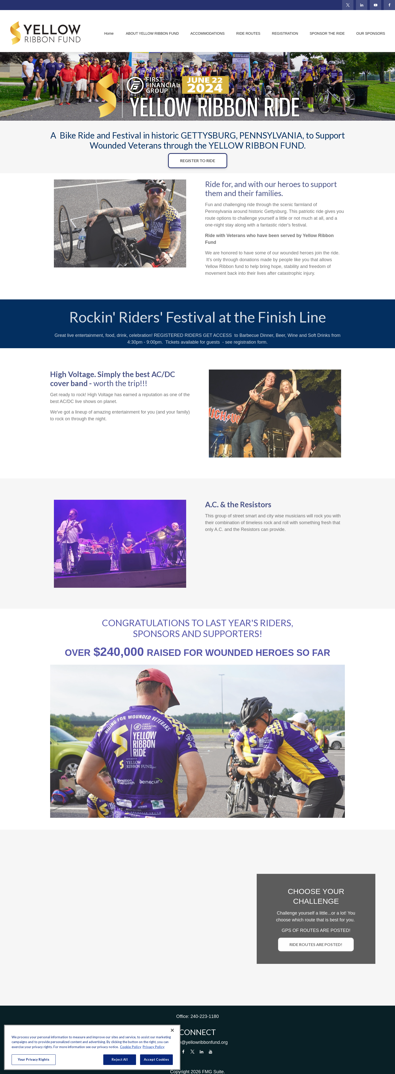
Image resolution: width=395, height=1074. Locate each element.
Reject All (119, 1059)
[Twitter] (347, 5)
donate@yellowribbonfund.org (197, 1042)
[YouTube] (375, 5)
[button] (109, 33)
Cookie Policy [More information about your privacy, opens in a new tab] (130, 1047)
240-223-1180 (204, 1016)
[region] (92, 1047)
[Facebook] (389, 5)
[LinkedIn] (361, 5)
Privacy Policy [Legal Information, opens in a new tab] (153, 1047)
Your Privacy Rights (33, 1059)
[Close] (172, 1030)
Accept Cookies (156, 1059)
